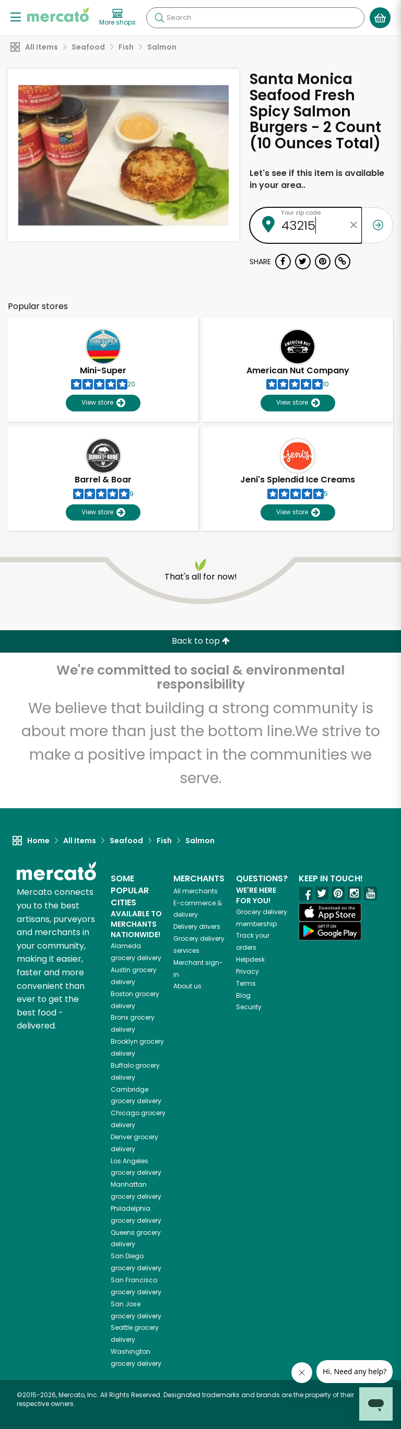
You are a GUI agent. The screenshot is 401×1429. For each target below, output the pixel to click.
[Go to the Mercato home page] (58, 14)
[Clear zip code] (354, 225)
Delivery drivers (196, 926)
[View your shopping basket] (380, 17)
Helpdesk (250, 959)
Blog (243, 995)
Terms (246, 983)
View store (103, 403)
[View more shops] (117, 18)
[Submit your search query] (159, 17)
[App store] (330, 912)
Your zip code (301, 212)
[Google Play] (330, 931)
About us (187, 986)
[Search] (255, 17)
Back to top (201, 641)
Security (249, 1006)
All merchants (195, 891)
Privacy (247, 971)
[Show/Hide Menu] (15, 16)
